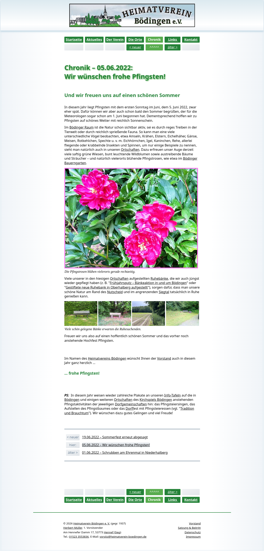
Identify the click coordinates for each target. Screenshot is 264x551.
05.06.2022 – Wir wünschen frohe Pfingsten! (116, 445)
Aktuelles (94, 39)
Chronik (154, 39)
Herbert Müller (72, 528)
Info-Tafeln (172, 395)
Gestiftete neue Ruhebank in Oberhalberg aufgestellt (107, 287)
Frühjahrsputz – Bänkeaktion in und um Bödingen (148, 283)
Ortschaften (130, 149)
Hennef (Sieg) (112, 532)
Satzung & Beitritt (189, 528)
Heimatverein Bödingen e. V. (91, 523)
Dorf (130, 408)
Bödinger (190, 158)
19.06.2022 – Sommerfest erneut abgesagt (115, 437)
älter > (173, 47)
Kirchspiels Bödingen (156, 399)
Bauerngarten (75, 163)
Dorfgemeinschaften (131, 404)
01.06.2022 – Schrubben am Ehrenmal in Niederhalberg (125, 452)
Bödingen (71, 399)
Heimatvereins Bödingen (107, 358)
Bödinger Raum (82, 127)
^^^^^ (154, 47)
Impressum (193, 536)
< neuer (135, 47)
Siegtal (164, 292)
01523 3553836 (79, 536)
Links (172, 39)
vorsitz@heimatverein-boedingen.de (123, 536)
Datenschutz (193, 532)
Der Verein (115, 39)
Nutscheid (115, 292)
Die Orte (135, 39)
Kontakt (190, 39)
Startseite (74, 39)
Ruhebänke (159, 278)
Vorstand (164, 358)
